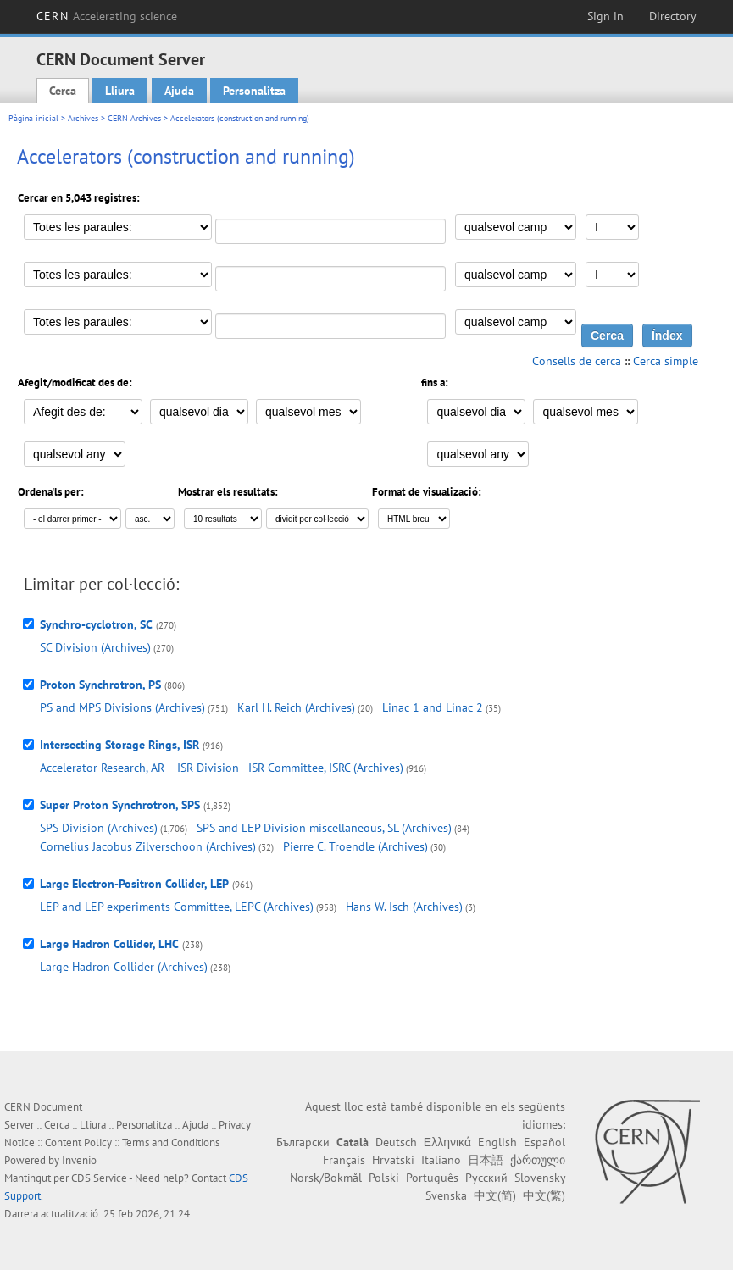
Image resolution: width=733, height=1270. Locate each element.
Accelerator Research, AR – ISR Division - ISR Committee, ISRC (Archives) (221, 767)
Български (303, 1142)
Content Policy (78, 1142)
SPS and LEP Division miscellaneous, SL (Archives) (324, 827)
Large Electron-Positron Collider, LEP (134, 883)
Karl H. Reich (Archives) (296, 707)
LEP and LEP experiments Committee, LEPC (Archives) (177, 906)
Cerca (62, 90)
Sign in (605, 16)
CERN (106, 16)
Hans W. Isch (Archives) (404, 906)
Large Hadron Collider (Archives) (124, 966)
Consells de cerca (576, 361)
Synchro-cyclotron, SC (96, 624)
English (497, 1142)
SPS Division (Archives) (99, 827)
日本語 (485, 1159)
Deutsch (396, 1142)
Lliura (120, 90)
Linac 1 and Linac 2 (432, 707)
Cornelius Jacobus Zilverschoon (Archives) (148, 846)
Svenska (446, 1195)
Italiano (441, 1159)
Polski (384, 1177)
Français (344, 1159)
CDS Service (99, 1178)
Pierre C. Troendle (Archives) (355, 846)
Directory (673, 16)
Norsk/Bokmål (326, 1177)
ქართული (537, 1159)
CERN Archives (134, 118)
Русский (486, 1177)
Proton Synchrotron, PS (100, 684)
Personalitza (254, 90)
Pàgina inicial (33, 118)
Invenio (79, 1160)
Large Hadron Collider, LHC (109, 943)
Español (544, 1142)
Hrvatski (393, 1159)
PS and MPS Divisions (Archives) (122, 707)
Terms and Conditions (170, 1142)
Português (432, 1177)
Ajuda (179, 90)
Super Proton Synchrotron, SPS (120, 804)
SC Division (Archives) (95, 647)
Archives (83, 118)
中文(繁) (544, 1195)
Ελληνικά (447, 1142)
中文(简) (495, 1195)
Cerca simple (665, 361)
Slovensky (539, 1177)
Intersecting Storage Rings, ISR (119, 744)
